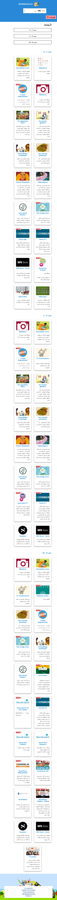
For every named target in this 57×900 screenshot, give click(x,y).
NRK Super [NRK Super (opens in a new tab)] (43, 297)
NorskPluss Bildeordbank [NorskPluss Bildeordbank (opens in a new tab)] (22, 772)
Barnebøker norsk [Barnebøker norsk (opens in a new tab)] (22, 68)
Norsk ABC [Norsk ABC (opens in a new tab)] (23, 239)
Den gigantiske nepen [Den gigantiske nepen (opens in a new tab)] (23, 122)
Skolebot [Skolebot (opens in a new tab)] (22, 536)
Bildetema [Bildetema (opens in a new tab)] (42, 95)
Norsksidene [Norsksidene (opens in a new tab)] (22, 799)
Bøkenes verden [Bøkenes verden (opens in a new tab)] (42, 596)
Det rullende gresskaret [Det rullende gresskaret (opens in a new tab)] (42, 154)
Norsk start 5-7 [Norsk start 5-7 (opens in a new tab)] (22, 503)
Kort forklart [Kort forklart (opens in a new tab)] (42, 675)
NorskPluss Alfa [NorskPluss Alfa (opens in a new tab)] (42, 771)
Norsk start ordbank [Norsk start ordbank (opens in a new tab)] (43, 269)
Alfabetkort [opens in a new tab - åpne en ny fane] (43, 68)
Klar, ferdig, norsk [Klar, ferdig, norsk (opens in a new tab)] (43, 213)
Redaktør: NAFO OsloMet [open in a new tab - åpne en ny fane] (28, 890)
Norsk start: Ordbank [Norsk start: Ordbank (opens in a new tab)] (23, 743)
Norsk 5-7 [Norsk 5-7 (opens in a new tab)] (42, 503)
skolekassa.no (25, 4)
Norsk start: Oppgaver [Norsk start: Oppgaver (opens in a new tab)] (43, 743)
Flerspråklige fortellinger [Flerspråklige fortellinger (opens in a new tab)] (22, 154)
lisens (18, 84)
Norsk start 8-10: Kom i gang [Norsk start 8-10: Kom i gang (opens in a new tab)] (23, 709)
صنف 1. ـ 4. (32, 30)
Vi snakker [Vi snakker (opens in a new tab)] (32, 857)
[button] (34, 10)
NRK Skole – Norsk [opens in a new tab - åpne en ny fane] (22, 268)
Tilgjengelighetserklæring (28, 894)
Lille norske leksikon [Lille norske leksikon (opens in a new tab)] (23, 214)
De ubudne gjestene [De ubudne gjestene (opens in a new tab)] (43, 122)
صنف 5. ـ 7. (32, 36)
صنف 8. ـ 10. (33, 42)
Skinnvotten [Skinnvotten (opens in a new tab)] (22, 297)
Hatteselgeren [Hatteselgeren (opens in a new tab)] (43, 182)
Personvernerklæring (28, 892)
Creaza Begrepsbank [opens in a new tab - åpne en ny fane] (22, 95)
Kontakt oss (28, 895)
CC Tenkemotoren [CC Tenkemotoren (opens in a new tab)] (42, 358)
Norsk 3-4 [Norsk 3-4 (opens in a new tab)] (42, 239)
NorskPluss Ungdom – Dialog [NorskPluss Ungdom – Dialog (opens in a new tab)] (43, 800)
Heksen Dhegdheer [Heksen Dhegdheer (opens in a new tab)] (23, 182)
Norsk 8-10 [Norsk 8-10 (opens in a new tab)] (43, 708)
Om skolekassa (28, 888)
